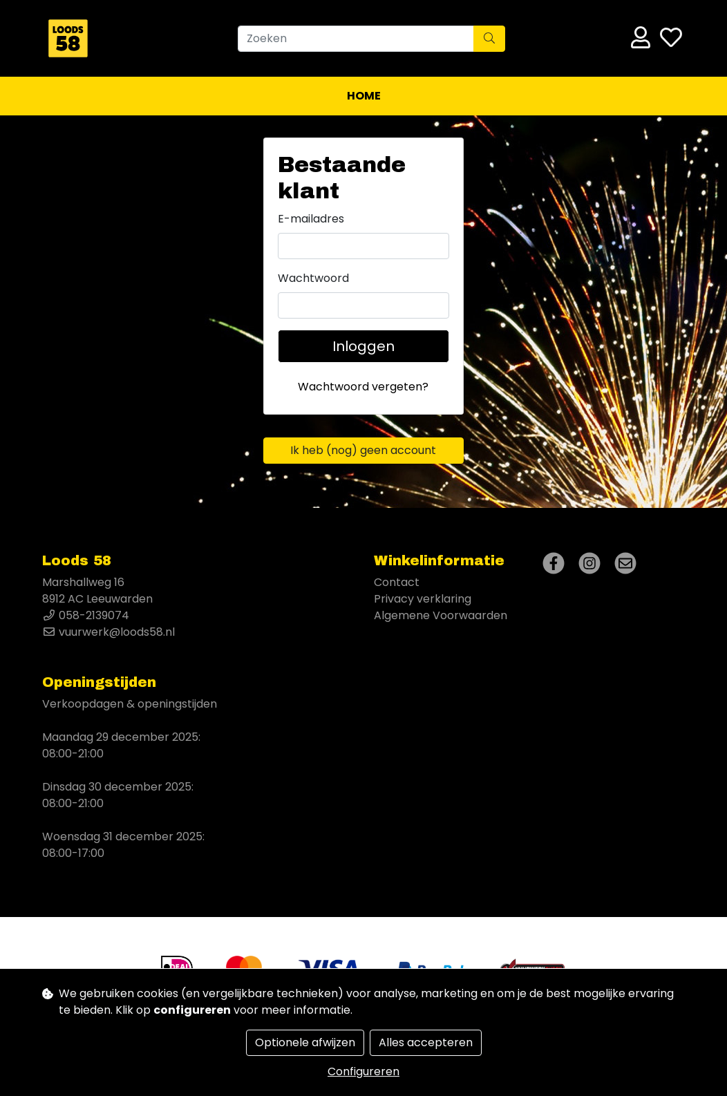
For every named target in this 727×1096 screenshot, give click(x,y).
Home (364, 96)
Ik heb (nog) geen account (363, 450)
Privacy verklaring (422, 599)
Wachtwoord (313, 278)
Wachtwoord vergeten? (363, 387)
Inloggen (363, 346)
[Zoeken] (356, 39)
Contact (396, 582)
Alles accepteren (426, 1042)
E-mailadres (311, 219)
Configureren (363, 1071)
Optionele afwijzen (305, 1042)
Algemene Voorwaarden (440, 615)
